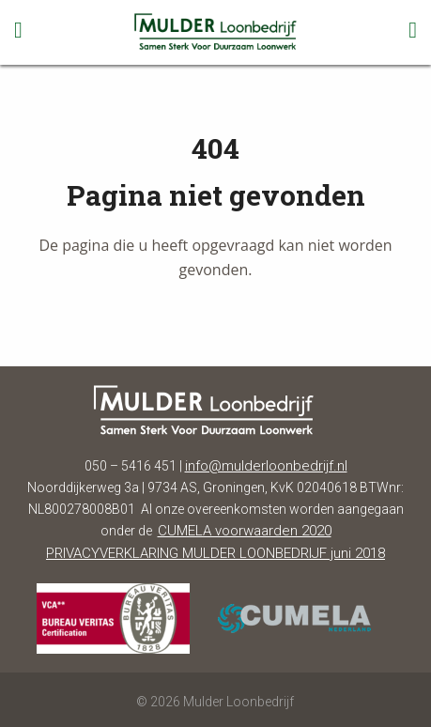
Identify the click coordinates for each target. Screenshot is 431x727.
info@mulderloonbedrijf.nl (266, 465)
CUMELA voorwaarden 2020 (244, 530)
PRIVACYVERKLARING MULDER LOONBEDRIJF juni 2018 (215, 553)
